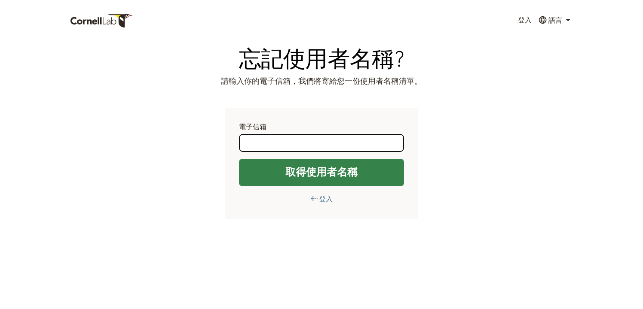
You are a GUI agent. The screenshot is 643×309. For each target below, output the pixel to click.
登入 (525, 20)
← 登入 (322, 199)
